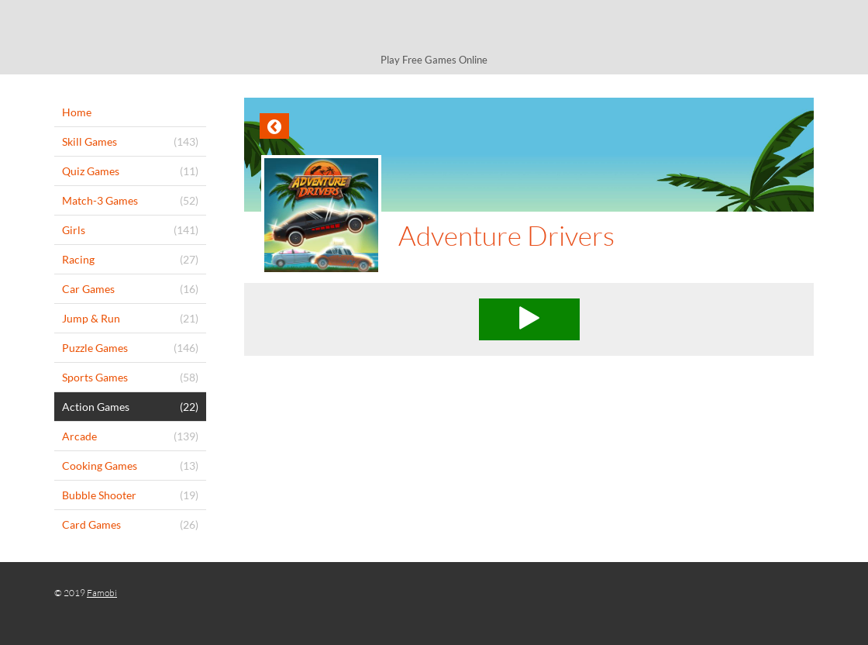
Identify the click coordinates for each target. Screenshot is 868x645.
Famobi (102, 592)
